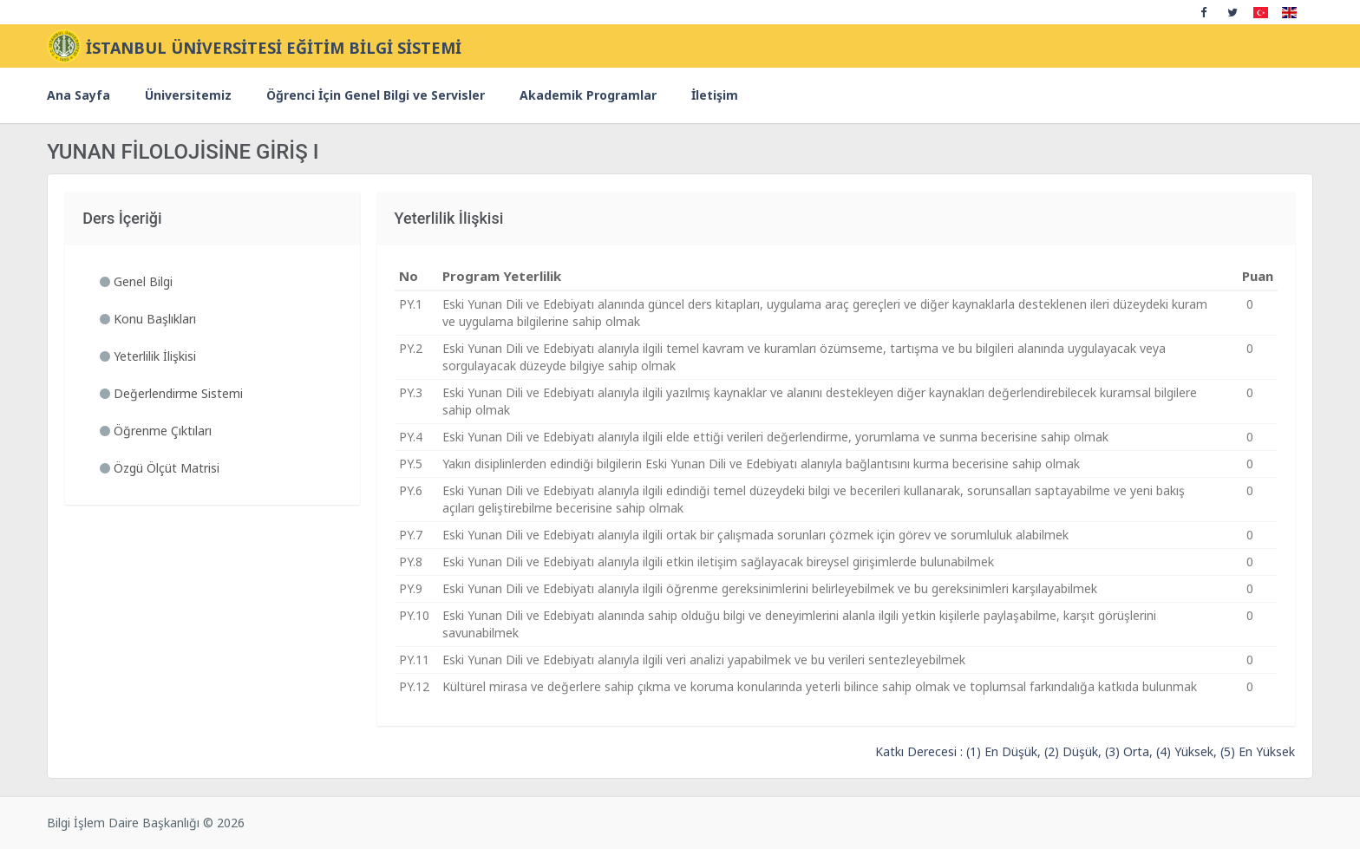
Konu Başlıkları (148, 318)
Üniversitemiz (188, 95)
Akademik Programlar (588, 95)
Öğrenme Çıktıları (156, 430)
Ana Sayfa (78, 95)
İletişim (714, 95)
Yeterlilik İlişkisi (148, 356)
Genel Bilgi (136, 281)
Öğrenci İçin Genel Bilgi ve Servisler (375, 95)
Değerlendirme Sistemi (171, 393)
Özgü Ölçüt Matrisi (159, 468)
